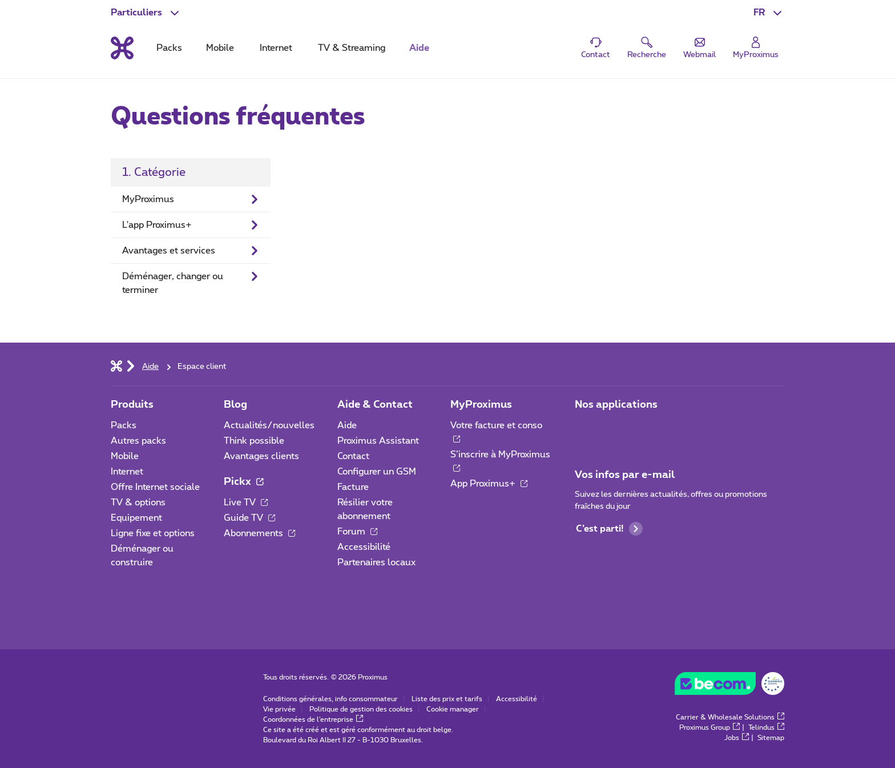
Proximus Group (709, 727)
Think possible (254, 440)
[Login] (755, 48)
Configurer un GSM (376, 471)
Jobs (736, 737)
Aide (347, 425)
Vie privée (279, 709)
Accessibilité (363, 547)
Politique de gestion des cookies (361, 709)
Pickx (243, 482)
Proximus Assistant (378, 440)
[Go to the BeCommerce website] (729, 686)
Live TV (246, 502)
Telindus (766, 727)
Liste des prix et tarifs (447, 698)
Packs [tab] (169, 48)
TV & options (138, 502)
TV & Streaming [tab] (351, 48)
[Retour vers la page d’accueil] (122, 48)
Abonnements (259, 533)
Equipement (136, 517)
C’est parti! (609, 529)
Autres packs (138, 440)
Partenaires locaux (376, 562)
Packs (123, 425)
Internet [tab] (276, 48)
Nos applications (616, 405)
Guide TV (249, 517)
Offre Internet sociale (155, 487)
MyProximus (481, 405)
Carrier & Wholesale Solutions (730, 717)
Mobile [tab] (220, 48)
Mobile (125, 456)
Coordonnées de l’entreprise (313, 719)
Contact (353, 456)
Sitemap (770, 737)
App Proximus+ (488, 483)
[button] (768, 12)
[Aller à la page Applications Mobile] (585, 429)
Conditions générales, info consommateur (330, 698)
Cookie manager (452, 709)
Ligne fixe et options (153, 533)
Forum (357, 531)
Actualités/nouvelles (269, 425)
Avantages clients (261, 456)
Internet (127, 471)
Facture (353, 487)
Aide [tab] (419, 48)
